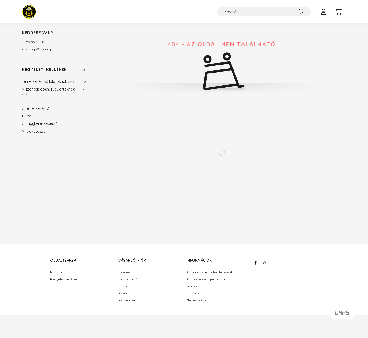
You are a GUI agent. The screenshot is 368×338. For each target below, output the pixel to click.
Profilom (124, 286)
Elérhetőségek (197, 300)
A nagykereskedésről (40, 123)
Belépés (124, 272)
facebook (255, 263)
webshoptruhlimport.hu (41, 49)
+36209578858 (33, 42)
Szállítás (192, 293)
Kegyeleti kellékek (44, 69)
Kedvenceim (127, 300)
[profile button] (323, 11)
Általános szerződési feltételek (209, 272)
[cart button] (338, 11)
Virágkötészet (34, 131)
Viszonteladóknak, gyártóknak (48, 91)
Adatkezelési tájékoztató (205, 279)
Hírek (26, 116)
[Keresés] (264, 11)
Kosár (122, 293)
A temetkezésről (36, 108)
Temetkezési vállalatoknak (48, 81)
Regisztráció (128, 279)
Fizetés (191, 286)
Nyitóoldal (58, 272)
